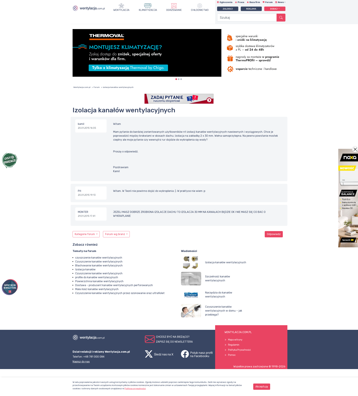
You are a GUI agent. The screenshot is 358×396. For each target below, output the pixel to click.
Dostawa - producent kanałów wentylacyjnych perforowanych (114, 285)
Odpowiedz (274, 234)
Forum (269, 2)
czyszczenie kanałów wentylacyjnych (98, 257)
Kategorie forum (85, 234)
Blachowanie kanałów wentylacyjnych (99, 265)
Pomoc (232, 355)
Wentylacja (121, 10)
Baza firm (254, 2)
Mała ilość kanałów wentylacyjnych (97, 289)
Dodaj (274, 9)
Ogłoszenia (226, 2)
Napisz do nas (81, 361)
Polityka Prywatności (239, 350)
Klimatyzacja (148, 10)
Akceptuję (261, 386)
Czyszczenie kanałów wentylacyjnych (99, 261)
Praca (241, 2)
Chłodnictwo (200, 10)
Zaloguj (228, 9)
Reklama (251, 9)
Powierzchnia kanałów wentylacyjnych (99, 281)
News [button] (281, 2)
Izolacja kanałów (85, 269)
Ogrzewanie (174, 10)
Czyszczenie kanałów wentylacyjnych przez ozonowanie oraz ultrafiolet (120, 293)
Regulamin (233, 344)
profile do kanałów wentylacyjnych (96, 277)
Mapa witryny (235, 339)
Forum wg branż (115, 234)
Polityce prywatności (135, 388)
